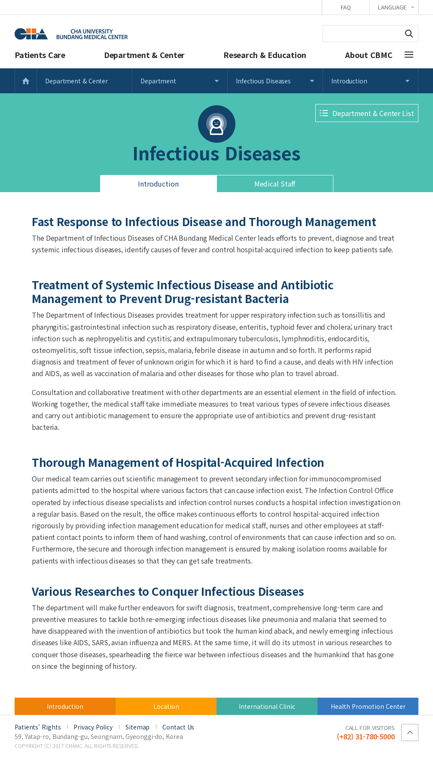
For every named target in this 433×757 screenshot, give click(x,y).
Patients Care (40, 54)
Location (166, 706)
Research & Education (264, 54)
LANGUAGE (392, 7)
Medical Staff (275, 183)
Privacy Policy (93, 727)
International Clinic (267, 706)
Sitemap (137, 727)
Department (158, 81)
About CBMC (369, 54)
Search (409, 33)
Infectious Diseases (263, 81)
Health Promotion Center (368, 706)
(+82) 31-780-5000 (366, 732)
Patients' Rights (38, 727)
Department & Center (144, 54)
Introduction (349, 81)
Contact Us (178, 727)
